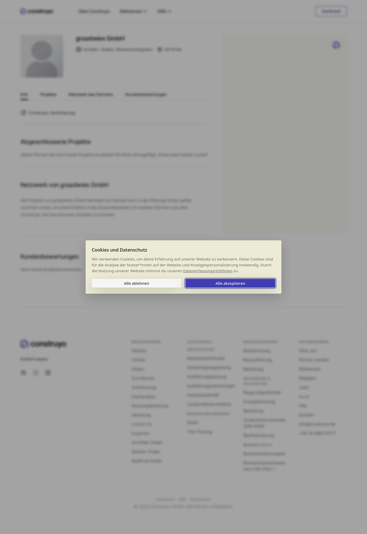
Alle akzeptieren (230, 283)
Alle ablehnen (136, 283)
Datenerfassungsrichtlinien (207, 270)
